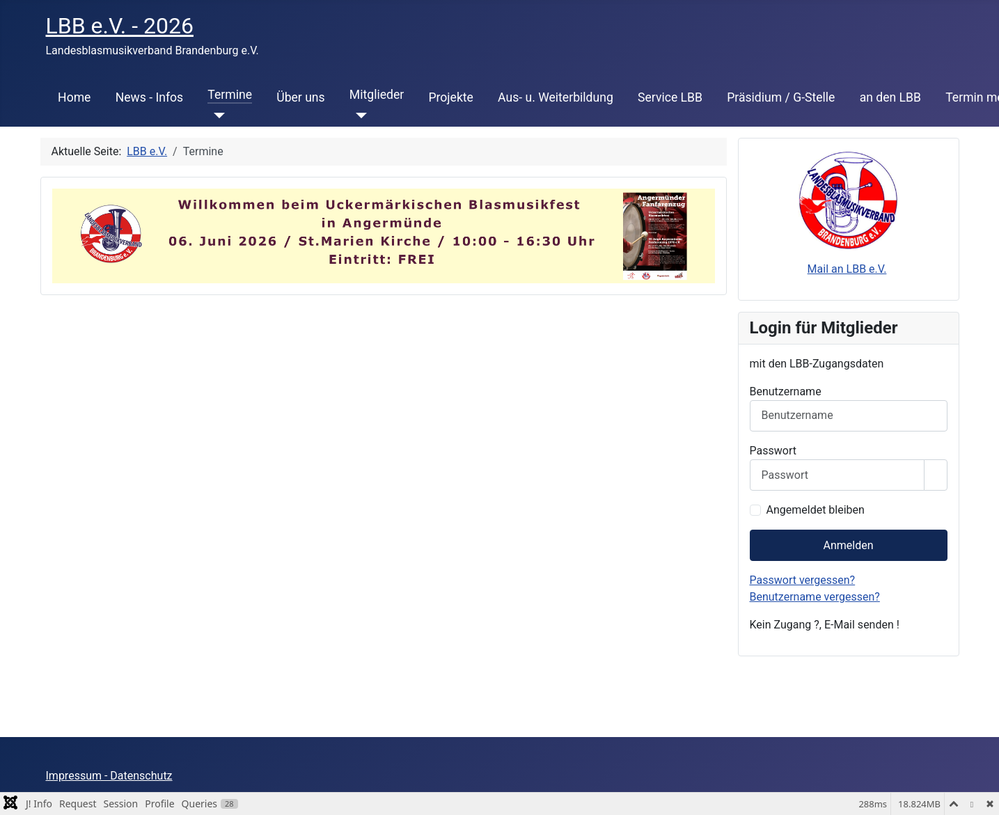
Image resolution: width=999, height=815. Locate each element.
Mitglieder (376, 95)
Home (74, 97)
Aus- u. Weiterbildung (555, 97)
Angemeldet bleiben (815, 509)
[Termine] (216, 115)
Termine (229, 95)
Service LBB (670, 97)
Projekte (450, 97)
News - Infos (150, 97)
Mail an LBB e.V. (847, 269)
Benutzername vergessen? (815, 596)
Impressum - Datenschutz (109, 775)
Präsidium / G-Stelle (781, 97)
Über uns (300, 97)
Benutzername (785, 391)
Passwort (773, 450)
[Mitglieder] (358, 115)
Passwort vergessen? (803, 580)
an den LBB (890, 97)
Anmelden (848, 545)
